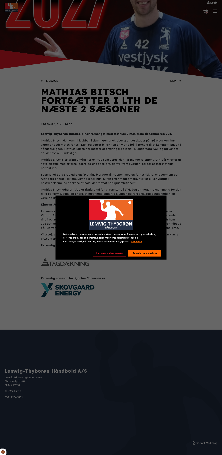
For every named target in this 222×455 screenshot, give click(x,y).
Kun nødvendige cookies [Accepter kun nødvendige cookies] (109, 253)
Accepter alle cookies (145, 253)
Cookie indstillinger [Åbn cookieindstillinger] (74, 252)
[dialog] (111, 227)
